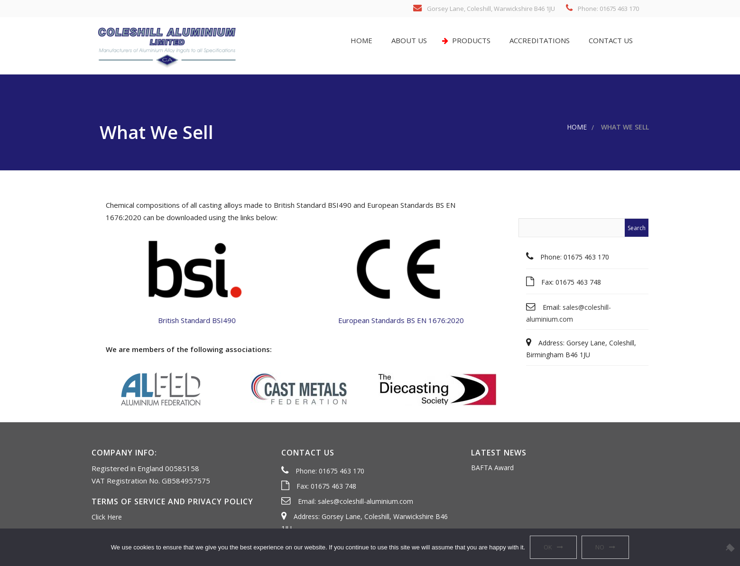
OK (548, 547)
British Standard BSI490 (193, 320)
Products (466, 40)
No (599, 547)
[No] (728, 547)
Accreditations (539, 40)
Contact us (610, 40)
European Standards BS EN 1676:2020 (404, 320)
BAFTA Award (492, 467)
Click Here (107, 516)
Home (360, 40)
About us (408, 40)
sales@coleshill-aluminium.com (365, 501)
